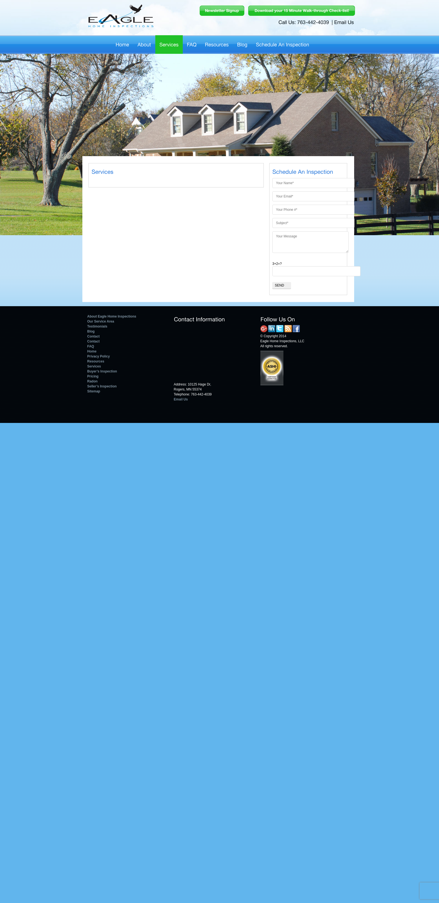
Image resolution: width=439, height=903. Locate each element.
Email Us (181, 399)
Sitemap (93, 391)
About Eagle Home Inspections (111, 316)
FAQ (90, 346)
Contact (93, 336)
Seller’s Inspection (102, 386)
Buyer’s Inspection (102, 371)
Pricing (93, 376)
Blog (91, 331)
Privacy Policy (98, 356)
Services (94, 366)
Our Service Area (100, 321)
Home (92, 351)
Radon (92, 381)
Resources (95, 361)
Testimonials (97, 326)
